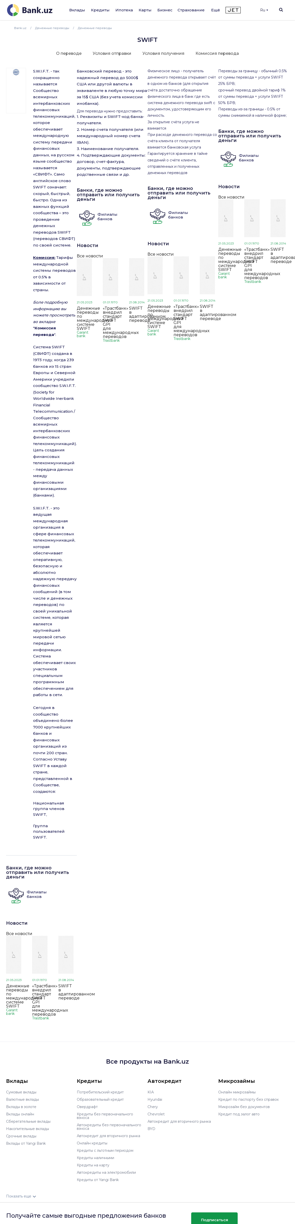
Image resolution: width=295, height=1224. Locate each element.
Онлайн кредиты (92, 1143)
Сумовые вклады (21, 1092)
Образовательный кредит (100, 1099)
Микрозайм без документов (244, 1107)
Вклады (77, 10)
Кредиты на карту (93, 1165)
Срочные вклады (21, 1136)
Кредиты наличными (95, 1158)
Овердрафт (87, 1107)
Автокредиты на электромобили (106, 1172)
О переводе (69, 53)
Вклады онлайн (20, 1114)
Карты (145, 10)
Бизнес (165, 10)
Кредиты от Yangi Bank (98, 1180)
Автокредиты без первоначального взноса (109, 1127)
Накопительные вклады (27, 1129)
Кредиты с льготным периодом (105, 1150)
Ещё (215, 10)
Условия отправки (112, 53)
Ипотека (124, 10)
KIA (151, 1092)
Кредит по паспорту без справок (248, 1099)
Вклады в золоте (21, 1107)
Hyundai (155, 1099)
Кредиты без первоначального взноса (105, 1116)
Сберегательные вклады (28, 1121)
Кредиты (100, 10)
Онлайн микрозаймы (237, 1092)
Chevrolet (156, 1114)
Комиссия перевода (217, 53)
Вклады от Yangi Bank (26, 1143)
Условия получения (163, 53)
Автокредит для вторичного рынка (108, 1136)
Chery (153, 1107)
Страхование (191, 10)
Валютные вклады (22, 1099)
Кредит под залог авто (239, 1114)
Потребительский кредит (100, 1092)
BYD (151, 1129)
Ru (264, 10)
